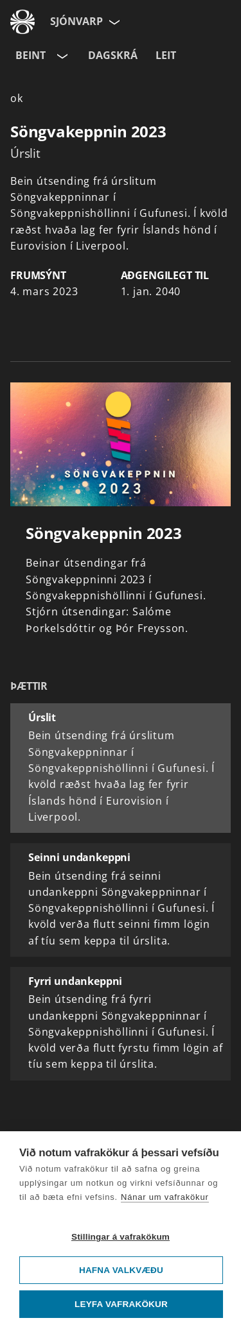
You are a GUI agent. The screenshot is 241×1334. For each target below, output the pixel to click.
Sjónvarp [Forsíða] (76, 21)
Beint (30, 55)
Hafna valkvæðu (121, 1270)
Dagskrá (113, 55)
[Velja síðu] (113, 22)
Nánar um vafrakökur (165, 1197)
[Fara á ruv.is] (22, 22)
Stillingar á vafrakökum (120, 1237)
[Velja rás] (61, 56)
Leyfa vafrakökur (121, 1304)
